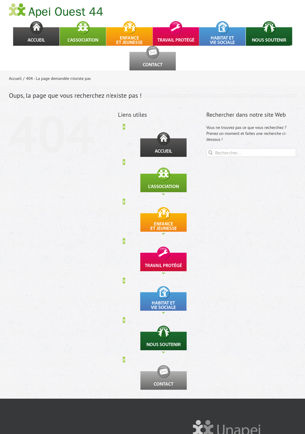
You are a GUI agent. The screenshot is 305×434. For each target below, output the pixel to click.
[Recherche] (210, 152)
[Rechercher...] (251, 152)
